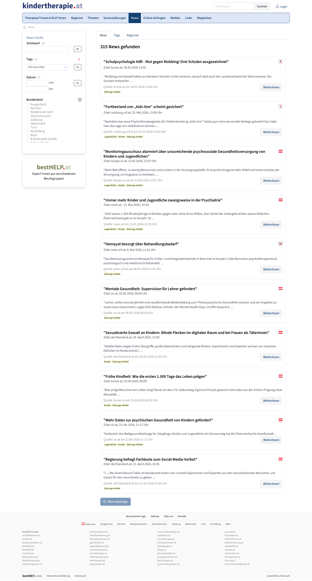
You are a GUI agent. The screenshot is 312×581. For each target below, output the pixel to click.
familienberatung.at (100, 535)
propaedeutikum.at (167, 557)
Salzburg (36, 120)
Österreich (88, 524)
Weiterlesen (271, 87)
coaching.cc (28, 553)
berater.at (27, 539)
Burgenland (38, 104)
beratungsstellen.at (32, 542)
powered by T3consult (278, 576)
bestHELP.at (28, 546)
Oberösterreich (40, 116)
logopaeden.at (97, 564)
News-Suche (34, 37)
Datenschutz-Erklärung (58, 576)
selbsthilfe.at (231, 546)
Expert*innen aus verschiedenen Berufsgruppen (54, 174)
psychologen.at (165, 560)
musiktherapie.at (166, 539)
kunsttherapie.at (98, 553)
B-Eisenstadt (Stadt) (43, 139)
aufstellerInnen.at (31, 535)
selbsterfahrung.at (234, 542)
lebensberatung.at (99, 557)
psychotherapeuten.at (168, 564)
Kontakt (182, 516)
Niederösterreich (41, 112)
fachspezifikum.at (99, 532)
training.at (230, 560)
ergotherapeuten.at (32, 564)
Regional (132, 35)
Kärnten (35, 108)
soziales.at (230, 550)
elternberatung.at (31, 560)
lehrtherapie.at (97, 560)
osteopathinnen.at (166, 542)
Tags (117, 35)
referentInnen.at (233, 539)
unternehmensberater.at (237, 564)
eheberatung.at (30, 557)
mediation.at (163, 535)
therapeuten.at (232, 557)
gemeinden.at (97, 542)
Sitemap (155, 516)
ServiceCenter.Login (136, 516)
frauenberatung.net (100, 539)
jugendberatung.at (99, 546)
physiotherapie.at (166, 553)
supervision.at (232, 553)
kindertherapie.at (98, 550)
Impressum (80, 576)
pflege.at (161, 550)
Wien (33, 135)
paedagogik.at (164, 546)
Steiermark (37, 123)
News (31, 27)
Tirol (33, 127)
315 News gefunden (120, 46)
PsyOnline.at (231, 535)
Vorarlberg (37, 131)
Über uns (168, 516)
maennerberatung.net (168, 532)
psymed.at (230, 532)
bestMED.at (28, 550)
